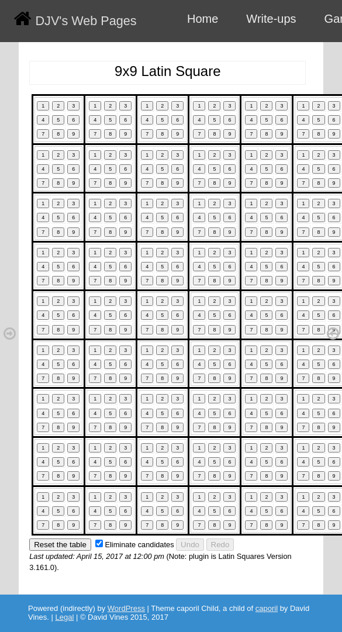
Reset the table (60, 544)
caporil (266, 608)
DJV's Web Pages (86, 20)
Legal (65, 617)
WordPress (126, 608)
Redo (220, 544)
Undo (190, 544)
